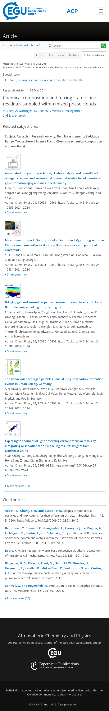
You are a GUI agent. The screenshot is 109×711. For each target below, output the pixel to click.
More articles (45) (18, 486)
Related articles (94, 55)
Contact (34, 704)
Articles (7, 45)
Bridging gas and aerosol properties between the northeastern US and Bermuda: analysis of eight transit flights (53, 304)
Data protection (67, 704)
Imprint (48, 704)
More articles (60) (18, 598)
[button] (50, 45)
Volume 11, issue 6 (28, 45)
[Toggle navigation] (101, 11)
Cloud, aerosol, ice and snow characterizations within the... (47, 80)
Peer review (56, 55)
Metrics (74, 55)
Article (40, 55)
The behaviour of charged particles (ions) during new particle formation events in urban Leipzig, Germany (54, 381)
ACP (72, 11)
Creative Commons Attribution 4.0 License (54, 694)
